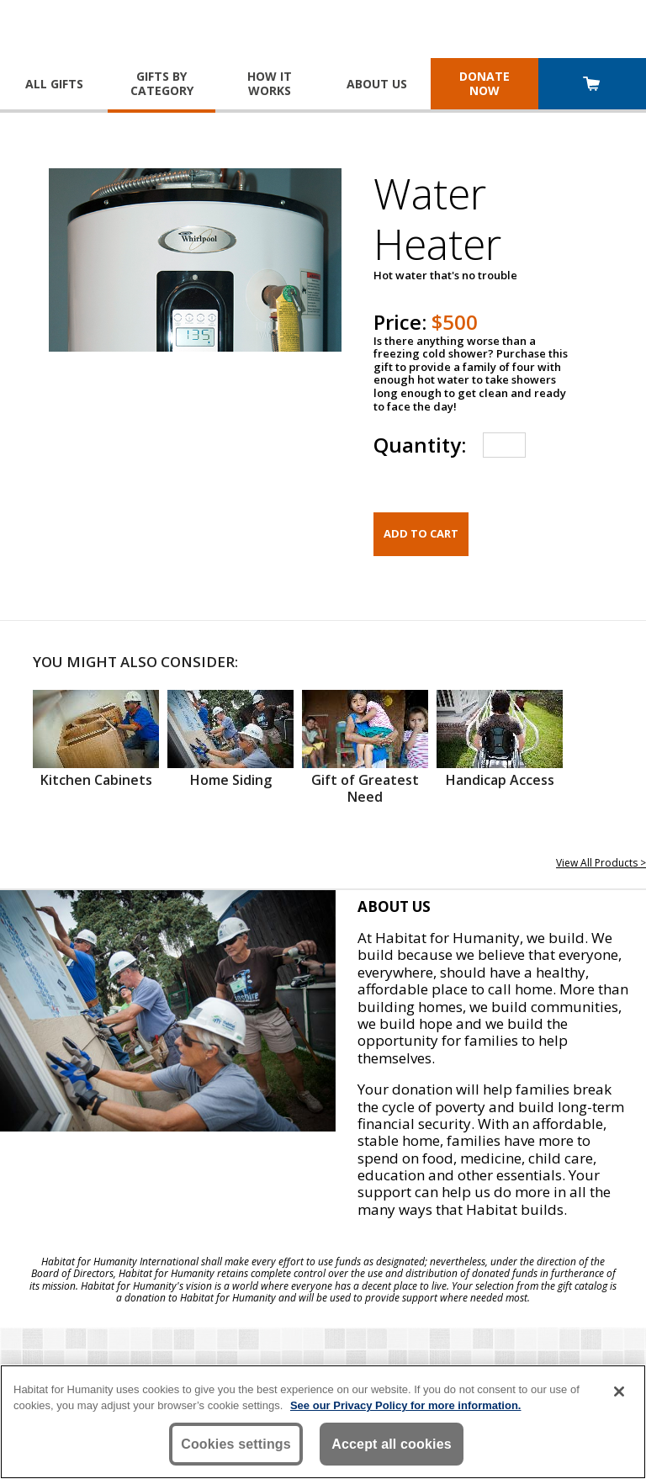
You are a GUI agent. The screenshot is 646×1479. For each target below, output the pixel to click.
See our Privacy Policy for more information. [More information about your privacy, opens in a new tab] (406, 1405)
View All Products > (601, 863)
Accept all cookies (391, 1444)
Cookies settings (236, 1444)
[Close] (619, 1391)
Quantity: (419, 445)
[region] (323, 1422)
